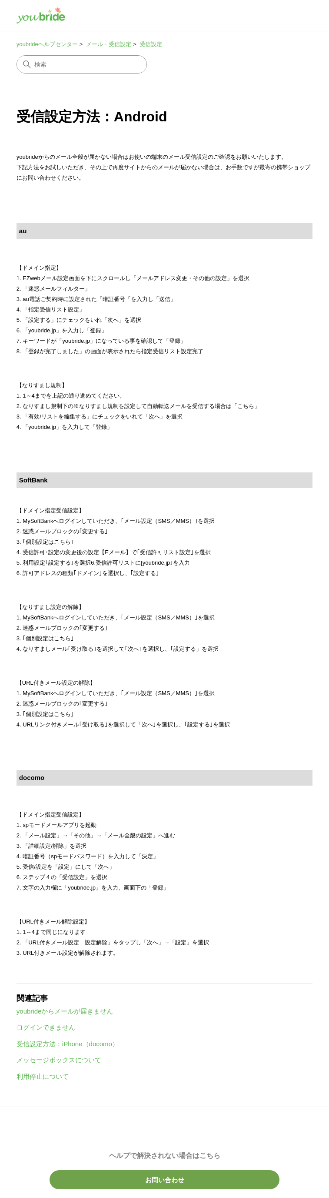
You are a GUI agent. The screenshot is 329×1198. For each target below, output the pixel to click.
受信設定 (151, 44)
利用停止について (43, 1076)
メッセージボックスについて (59, 1060)
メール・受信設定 (108, 44)
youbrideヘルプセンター (47, 44)
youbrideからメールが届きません (65, 1011)
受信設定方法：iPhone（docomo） (68, 1043)
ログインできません (46, 1027)
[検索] (81, 64)
